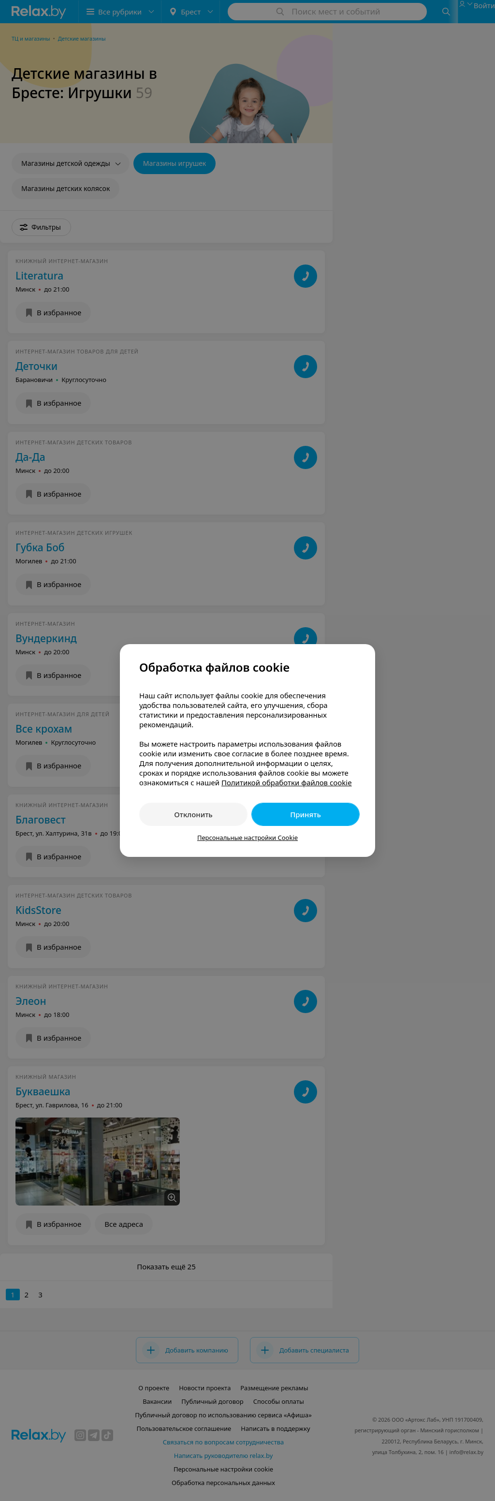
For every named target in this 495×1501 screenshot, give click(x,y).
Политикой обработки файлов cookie (286, 782)
